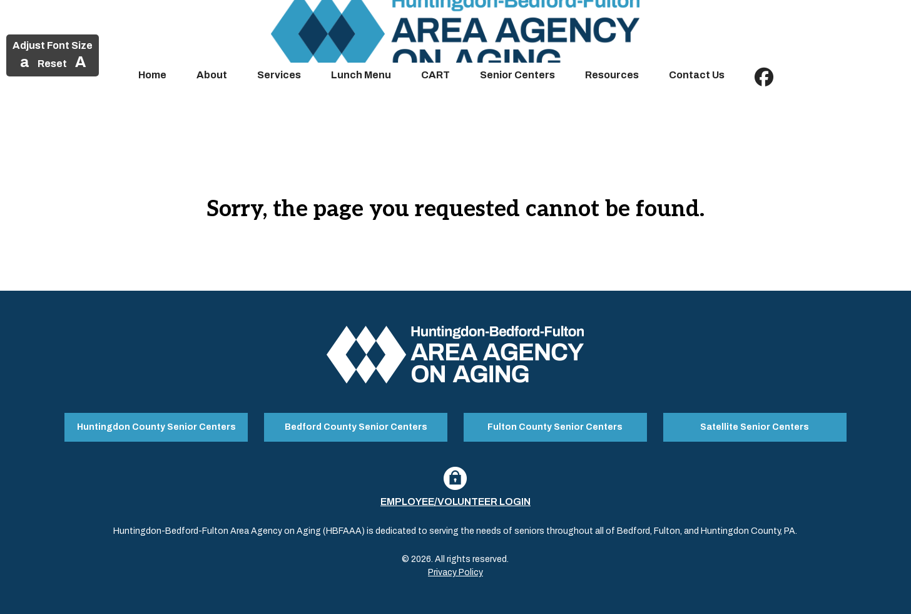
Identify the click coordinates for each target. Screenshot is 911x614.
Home (152, 75)
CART (435, 75)
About (211, 75)
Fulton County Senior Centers (555, 427)
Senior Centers (517, 75)
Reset (52, 63)
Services (279, 75)
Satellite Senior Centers (754, 427)
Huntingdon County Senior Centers (156, 427)
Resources (612, 75)
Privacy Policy (455, 572)
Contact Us (697, 75)
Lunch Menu (361, 75)
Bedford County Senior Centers (356, 427)
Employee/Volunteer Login (455, 501)
